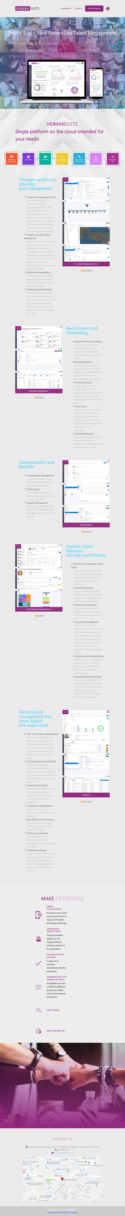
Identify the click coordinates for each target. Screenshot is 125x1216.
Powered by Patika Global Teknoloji (62, 1212)
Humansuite (66, 8)
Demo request (94, 8)
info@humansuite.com (63, 1153)
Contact (78, 8)
